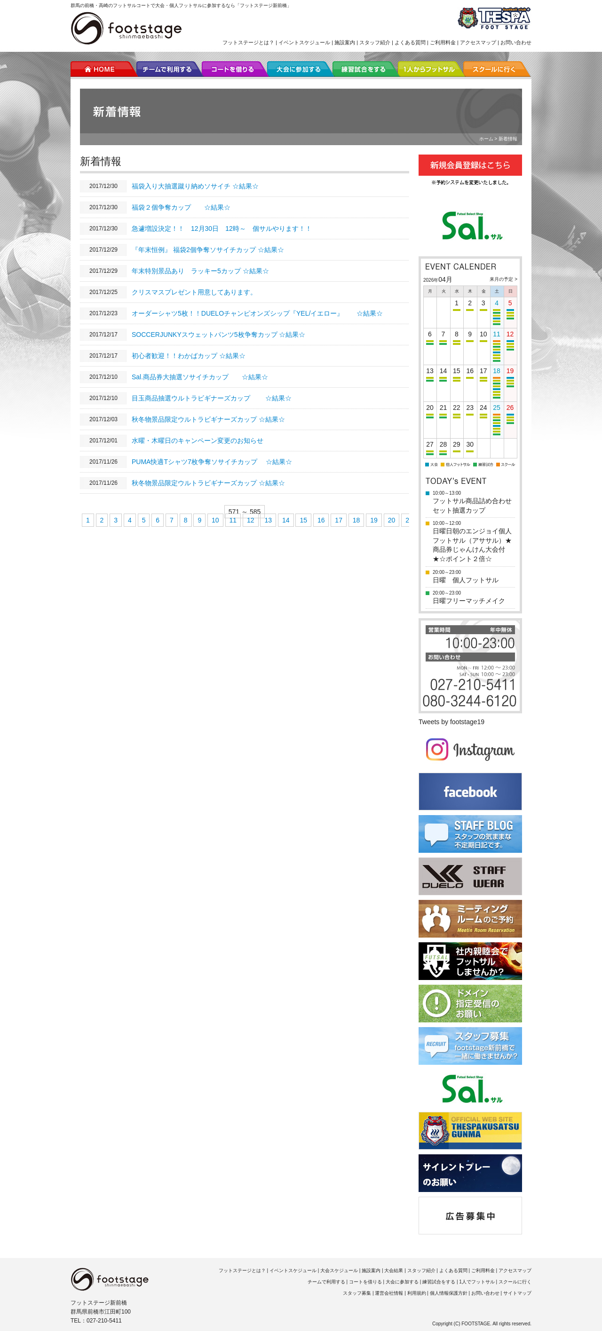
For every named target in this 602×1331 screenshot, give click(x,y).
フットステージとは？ (248, 42)
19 (374, 520)
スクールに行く (515, 1281)
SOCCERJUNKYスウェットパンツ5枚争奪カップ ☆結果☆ (218, 334)
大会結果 (393, 1270)
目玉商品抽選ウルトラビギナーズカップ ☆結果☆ (212, 398)
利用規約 (416, 1293)
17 (338, 520)
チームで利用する (326, 1281)
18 (356, 520)
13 (268, 520)
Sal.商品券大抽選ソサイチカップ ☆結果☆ (200, 377)
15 (303, 520)
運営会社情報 (389, 1293)
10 (215, 520)
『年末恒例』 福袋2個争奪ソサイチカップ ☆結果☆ (208, 249)
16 (321, 520)
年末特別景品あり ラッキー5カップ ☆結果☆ (200, 271)
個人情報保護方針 (448, 1293)
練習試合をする (438, 1281)
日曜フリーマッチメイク (469, 600)
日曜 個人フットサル (466, 580)
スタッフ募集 (357, 1293)
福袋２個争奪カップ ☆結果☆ (181, 207)
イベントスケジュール (304, 42)
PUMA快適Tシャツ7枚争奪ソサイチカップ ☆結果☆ (212, 461)
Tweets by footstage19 (451, 722)
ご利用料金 (443, 42)
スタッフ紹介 (374, 42)
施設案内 (344, 42)
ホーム (486, 138)
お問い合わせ (515, 42)
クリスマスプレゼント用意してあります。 (194, 292)
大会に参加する (402, 1281)
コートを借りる (365, 1281)
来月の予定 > (503, 279)
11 (233, 520)
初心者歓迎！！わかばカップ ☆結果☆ (189, 355)
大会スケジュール (339, 1270)
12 (250, 520)
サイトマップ (517, 1293)
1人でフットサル (477, 1281)
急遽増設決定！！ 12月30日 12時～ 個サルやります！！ (222, 228)
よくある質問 (410, 42)
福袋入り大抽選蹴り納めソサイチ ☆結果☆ (195, 186)
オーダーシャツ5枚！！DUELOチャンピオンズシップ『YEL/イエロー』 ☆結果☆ (257, 313)
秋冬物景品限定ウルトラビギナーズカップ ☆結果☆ (208, 419)
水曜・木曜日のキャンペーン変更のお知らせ (197, 440)
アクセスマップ (478, 42)
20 (392, 520)
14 (286, 520)
